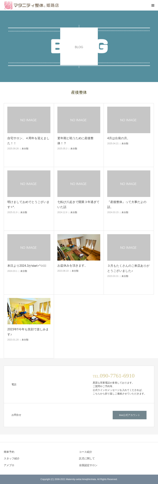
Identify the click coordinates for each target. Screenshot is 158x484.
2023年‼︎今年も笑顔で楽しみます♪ (28, 332)
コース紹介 (85, 451)
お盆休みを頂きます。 (72, 265)
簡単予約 (9, 451)
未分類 (25, 148)
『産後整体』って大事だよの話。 (126, 204)
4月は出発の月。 (118, 138)
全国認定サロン (88, 465)
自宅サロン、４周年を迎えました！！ (28, 141)
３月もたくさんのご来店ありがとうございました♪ (128, 268)
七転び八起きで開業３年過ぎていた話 (78, 204)
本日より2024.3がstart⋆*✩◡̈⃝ (26, 265)
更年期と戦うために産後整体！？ (75, 141)
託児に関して (87, 458)
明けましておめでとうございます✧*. (28, 204)
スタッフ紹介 (12, 458)
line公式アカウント (129, 415)
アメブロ (9, 465)
